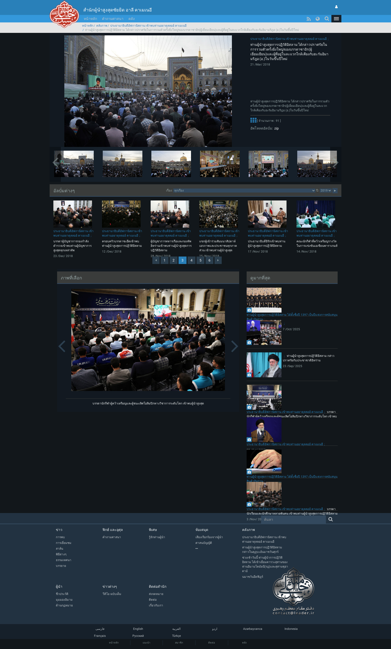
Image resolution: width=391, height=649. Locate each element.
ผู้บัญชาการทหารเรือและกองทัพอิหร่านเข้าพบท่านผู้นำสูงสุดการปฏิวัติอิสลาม (171, 246)
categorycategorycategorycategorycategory (244, 191)
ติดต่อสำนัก (157, 586)
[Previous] (156, 260)
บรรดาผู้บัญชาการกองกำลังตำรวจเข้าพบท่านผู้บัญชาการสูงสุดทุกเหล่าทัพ (72, 246)
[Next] (218, 260)
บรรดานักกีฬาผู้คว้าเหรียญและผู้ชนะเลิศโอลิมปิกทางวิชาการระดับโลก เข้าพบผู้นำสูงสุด (148, 403)
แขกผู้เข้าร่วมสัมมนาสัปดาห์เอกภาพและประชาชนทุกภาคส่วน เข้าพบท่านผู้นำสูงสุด (218, 246)
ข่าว (59, 530)
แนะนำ (146, 642)
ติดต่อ (211, 642)
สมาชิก (179, 642)
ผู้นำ (59, 586)
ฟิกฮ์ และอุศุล (112, 530)
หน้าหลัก (90, 19)
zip (276, 128)
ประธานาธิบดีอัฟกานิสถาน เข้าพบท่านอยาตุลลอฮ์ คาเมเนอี (148, 25)
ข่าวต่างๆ (109, 586)
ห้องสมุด (202, 530)
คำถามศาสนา (112, 19)
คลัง (131, 19)
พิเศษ (153, 530)
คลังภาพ (101, 25)
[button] (336, 18)
